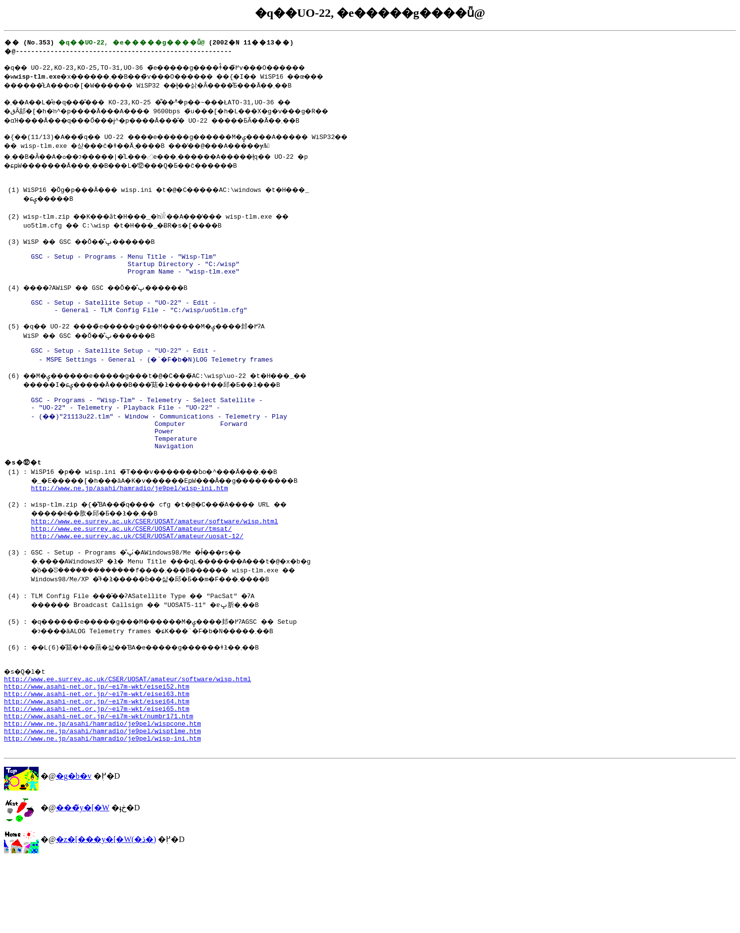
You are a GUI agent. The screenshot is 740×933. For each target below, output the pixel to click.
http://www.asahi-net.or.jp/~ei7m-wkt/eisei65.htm (96, 772)
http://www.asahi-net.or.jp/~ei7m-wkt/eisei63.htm (96, 754)
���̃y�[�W (82, 879)
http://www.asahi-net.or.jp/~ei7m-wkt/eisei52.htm (96, 745)
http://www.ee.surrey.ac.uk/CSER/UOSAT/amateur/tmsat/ (131, 574)
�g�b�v (74, 847)
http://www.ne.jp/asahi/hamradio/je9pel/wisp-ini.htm (129, 529)
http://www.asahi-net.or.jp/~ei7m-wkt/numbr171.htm (98, 781)
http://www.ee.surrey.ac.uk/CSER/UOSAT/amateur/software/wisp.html (154, 565)
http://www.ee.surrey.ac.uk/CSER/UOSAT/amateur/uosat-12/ (137, 583)
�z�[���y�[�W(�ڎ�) (106, 910)
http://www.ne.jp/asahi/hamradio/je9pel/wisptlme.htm (102, 798)
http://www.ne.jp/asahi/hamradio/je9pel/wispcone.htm (102, 790)
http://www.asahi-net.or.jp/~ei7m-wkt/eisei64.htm (96, 763)
